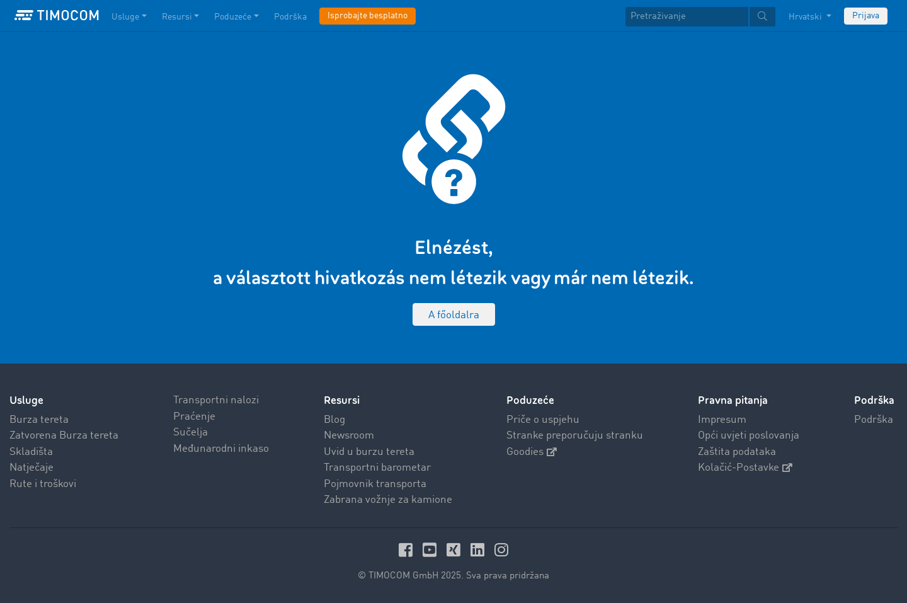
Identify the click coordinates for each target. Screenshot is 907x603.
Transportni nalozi (216, 400)
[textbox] (700, 16)
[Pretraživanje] (687, 16)
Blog (334, 420)
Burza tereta (39, 420)
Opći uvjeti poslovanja (748, 435)
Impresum (722, 420)
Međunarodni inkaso (221, 449)
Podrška (873, 420)
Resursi (342, 400)
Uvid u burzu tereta (369, 452)
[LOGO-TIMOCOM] (56, 16)
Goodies (531, 452)
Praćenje (194, 416)
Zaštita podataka (737, 452)
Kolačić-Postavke (745, 467)
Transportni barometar (377, 467)
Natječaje (31, 467)
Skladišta (31, 452)
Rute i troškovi (42, 484)
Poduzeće (530, 400)
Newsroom (349, 435)
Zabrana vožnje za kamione (388, 500)
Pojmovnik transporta (375, 484)
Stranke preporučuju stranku (574, 435)
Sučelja (190, 432)
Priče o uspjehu (542, 420)
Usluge (26, 400)
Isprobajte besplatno (368, 15)
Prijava (865, 15)
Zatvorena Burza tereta (63, 435)
